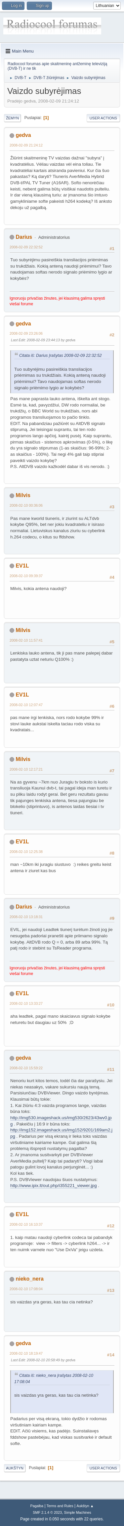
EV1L (22, 566)
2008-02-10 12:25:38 (26, 852)
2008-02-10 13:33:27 (26, 1003)
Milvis (23, 495)
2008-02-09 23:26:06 (26, 333)
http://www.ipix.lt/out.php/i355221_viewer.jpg (53, 1185)
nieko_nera (29, 1279)
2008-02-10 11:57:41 (26, 640)
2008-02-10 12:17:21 (26, 769)
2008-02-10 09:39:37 (26, 576)
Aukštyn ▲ (85, 1506)
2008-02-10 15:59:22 (26, 1068)
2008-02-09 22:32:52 (26, 247)
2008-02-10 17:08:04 (26, 1289)
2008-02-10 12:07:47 (26, 705)
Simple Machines (77, 1512)
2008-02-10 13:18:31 (26, 917)
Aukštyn (14, 1468)
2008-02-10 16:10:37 (26, 1224)
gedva (23, 135)
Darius (24, 237)
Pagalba (36, 1506)
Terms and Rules (60, 1506)
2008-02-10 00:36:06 (26, 505)
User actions (103, 118)
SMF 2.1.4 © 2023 (47, 1512)
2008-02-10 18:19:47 (26, 1353)
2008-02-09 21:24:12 (26, 145)
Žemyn (12, 118)
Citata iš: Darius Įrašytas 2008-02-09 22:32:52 (60, 355)
